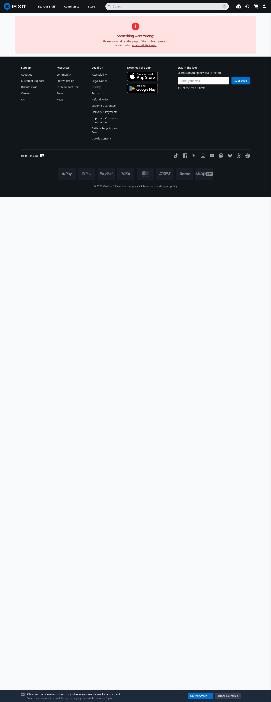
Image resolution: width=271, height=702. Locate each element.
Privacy (96, 592)
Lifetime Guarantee (104, 610)
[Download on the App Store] (142, 581)
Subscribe (240, 585)
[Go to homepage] (16, 6)
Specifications (212, 276)
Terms (95, 598)
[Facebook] (184, 660)
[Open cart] (256, 6)
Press (59, 598)
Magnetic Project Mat (203, 132)
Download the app (139, 572)
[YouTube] (211, 660)
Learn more (40, 542)
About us (26, 579)
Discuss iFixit (29, 592)
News (59, 604)
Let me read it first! (191, 593)
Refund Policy (100, 604)
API (23, 604)
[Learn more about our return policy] (201, 205)
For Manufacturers (67, 592)
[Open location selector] (247, 6)
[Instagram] (202, 660)
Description (212, 220)
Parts (35, 31)
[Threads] (238, 660)
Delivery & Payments (104, 616)
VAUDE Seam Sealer (54, 31)
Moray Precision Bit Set (204, 152)
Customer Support (32, 585)
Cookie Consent (101, 643)
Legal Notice (99, 585)
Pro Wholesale (65, 585)
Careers (25, 598)
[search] (167, 6)
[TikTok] (175, 660)
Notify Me (236, 108)
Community (63, 579)
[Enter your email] (203, 585)
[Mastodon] (220, 660)
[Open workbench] (238, 6)
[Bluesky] (229, 660)
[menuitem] (46, 6)
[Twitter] (193, 660)
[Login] (264, 6)
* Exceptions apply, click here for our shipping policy (145, 691)
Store (24, 31)
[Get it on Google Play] (142, 593)
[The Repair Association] (247, 660)
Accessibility (99, 579)
